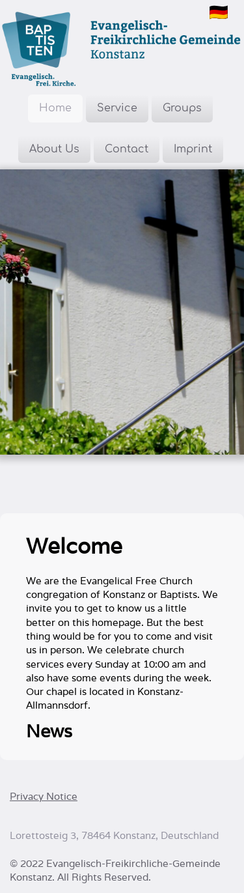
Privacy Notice (43, 796)
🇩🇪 (218, 12)
